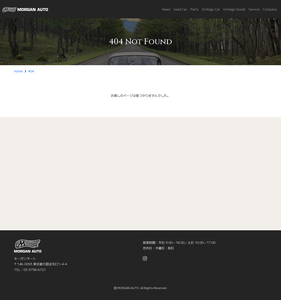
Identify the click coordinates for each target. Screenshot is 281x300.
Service (254, 9)
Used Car (180, 9)
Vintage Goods (234, 9)
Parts (194, 9)
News (166, 9)
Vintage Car (211, 9)
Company (270, 9)
